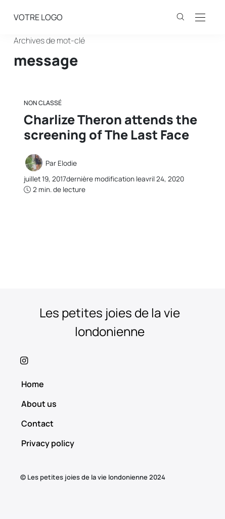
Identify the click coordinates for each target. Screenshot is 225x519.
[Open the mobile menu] (200, 18)
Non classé (43, 103)
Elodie (67, 163)
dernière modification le (104, 178)
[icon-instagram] (112, 360)
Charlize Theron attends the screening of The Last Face (110, 127)
